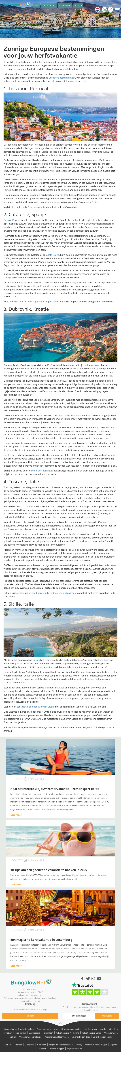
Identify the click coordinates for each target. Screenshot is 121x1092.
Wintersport (34, 1033)
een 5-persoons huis (42, 470)
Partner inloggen (56, 1048)
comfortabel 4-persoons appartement (39, 301)
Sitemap (18, 1044)
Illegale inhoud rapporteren (61, 1044)
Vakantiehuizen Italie (81, 1037)
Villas (56, 1029)
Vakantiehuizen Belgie (91, 1033)
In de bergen (20, 1033)
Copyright (41, 1044)
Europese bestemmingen (62, 77)
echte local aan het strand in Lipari (35, 706)
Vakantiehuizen (10, 1029)
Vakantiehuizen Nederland (67, 1033)
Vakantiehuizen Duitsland (30, 1037)
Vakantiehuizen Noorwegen (57, 1037)
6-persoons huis (36, 206)
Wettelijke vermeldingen (96, 1044)
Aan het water (106, 1029)
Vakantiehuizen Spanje (102, 1037)
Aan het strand (91, 1029)
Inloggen (110, 10)
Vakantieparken (27, 1029)
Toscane (8, 487)
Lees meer (16, 814)
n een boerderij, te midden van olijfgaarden (53, 592)
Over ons (8, 1044)
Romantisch (48, 1033)
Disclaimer (29, 1044)
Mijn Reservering (74, 1048)
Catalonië (9, 220)
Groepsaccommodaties (71, 1029)
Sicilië (36, 659)
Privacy (79, 1044)
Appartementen (44, 1029)
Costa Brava (52, 254)
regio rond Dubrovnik (69, 415)
